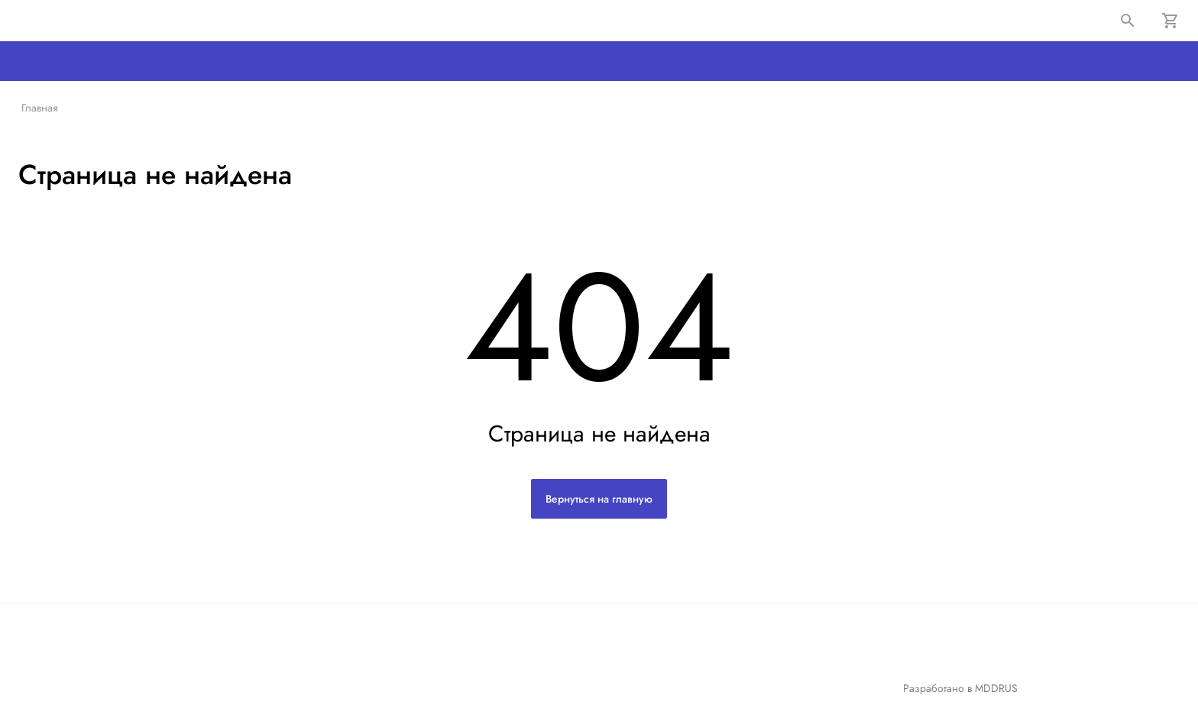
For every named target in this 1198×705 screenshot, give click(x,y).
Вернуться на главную (599, 498)
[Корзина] (1170, 20)
